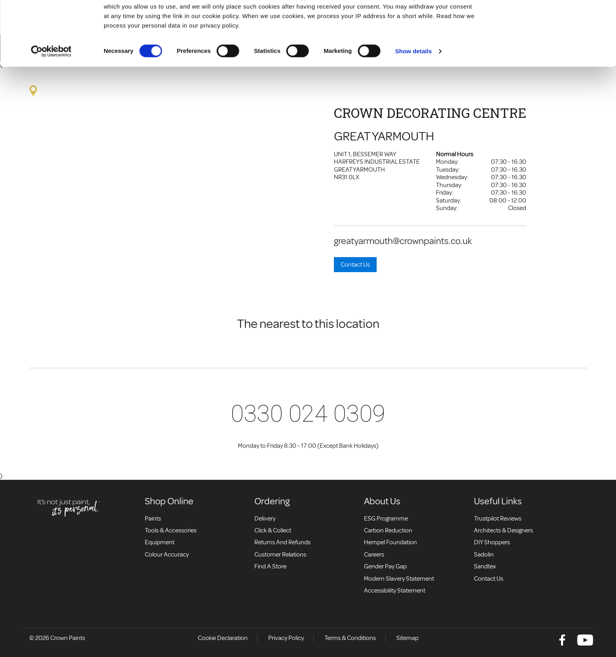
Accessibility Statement (394, 591)
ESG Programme (386, 519)
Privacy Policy (286, 638)
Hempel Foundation (390, 542)
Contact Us (355, 265)
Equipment (159, 542)
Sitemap (407, 638)
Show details (413, 111)
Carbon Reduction (388, 530)
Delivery (264, 519)
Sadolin (484, 555)
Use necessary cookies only (549, 47)
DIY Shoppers (492, 542)
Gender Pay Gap (385, 566)
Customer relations (280, 555)
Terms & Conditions (350, 638)
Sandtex (485, 566)
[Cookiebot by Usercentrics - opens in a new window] (51, 111)
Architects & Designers (503, 530)
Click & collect (272, 530)
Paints (153, 519)
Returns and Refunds (282, 542)
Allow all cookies (550, 20)
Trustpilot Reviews (497, 519)
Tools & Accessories (171, 530)
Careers (374, 555)
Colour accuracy (167, 555)
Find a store (270, 566)
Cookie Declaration (223, 638)
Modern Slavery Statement (399, 579)
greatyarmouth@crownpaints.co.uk (403, 241)
